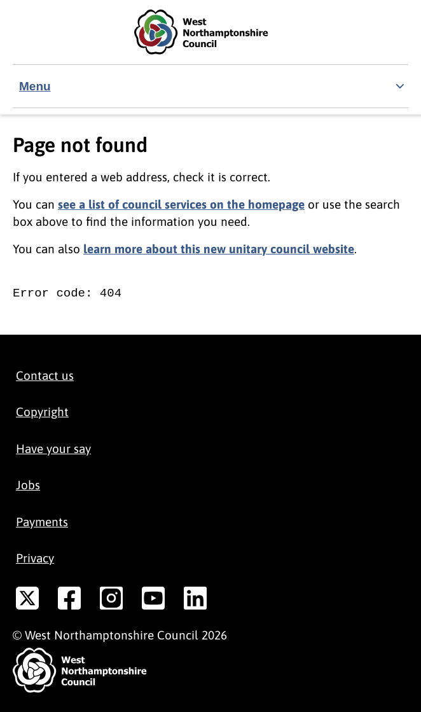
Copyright (42, 412)
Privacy (35, 558)
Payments (42, 522)
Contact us (45, 375)
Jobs (28, 485)
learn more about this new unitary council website (218, 249)
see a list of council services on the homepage (181, 204)
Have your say (53, 449)
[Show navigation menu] (210, 86)
